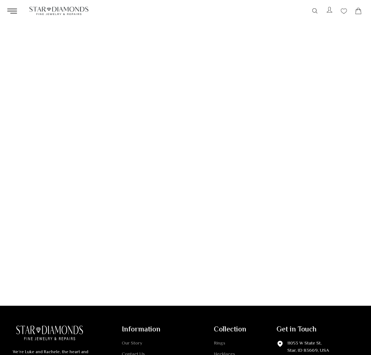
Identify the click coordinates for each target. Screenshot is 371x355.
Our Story (132, 343)
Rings (219, 343)
